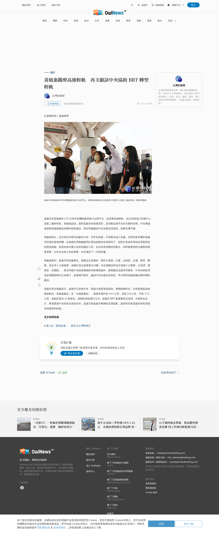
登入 (193, 5)
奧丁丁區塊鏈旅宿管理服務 (120, 472)
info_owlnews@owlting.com (181, 457)
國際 (55, 20)
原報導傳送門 (170, 372)
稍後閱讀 (159, 5)
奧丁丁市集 (114, 489)
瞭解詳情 (93, 353)
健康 (107, 20)
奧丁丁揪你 (112, 506)
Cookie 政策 (151, 492)
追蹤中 (144, 5)
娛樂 (139, 20)
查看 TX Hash (47, 372)
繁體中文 (176, 5)
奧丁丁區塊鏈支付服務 (118, 464)
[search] (132, 5)
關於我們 (26, 5)
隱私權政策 (150, 487)
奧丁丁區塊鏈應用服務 (119, 481)
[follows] (142, 5)
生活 (97, 20)
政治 (86, 20)
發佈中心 (90, 471)
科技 (65, 20)
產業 (149, 20)
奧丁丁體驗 (116, 498)
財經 (76, 20)
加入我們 (41, 5)
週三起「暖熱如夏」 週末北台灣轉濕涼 (68, 325)
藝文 (160, 20)
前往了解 (189, 523)
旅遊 (118, 20)
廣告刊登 (56, 5)
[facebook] (22, 487)
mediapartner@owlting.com (171, 452)
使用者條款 (150, 483)
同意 (161, 523)
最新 (44, 20)
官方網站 (114, 455)
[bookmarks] (157, 5)
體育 (128, 20)
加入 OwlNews (93, 465)
